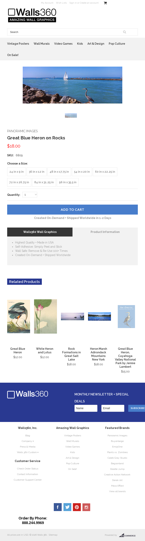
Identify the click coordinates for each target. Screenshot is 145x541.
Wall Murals (42, 43)
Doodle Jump (117, 469)
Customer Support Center (28, 479)
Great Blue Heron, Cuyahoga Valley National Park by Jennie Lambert (125, 357)
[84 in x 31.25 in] (44, 182)
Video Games (63, 43)
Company (27, 441)
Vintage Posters (18, 43)
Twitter (67, 507)
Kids (80, 43)
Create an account (89, 3)
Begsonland (117, 463)
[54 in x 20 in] (82, 172)
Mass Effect (117, 485)
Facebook (58, 507)
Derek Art (117, 480)
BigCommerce (128, 535)
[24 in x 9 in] (16, 172)
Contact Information (27, 474)
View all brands (117, 491)
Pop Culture (117, 43)
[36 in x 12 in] (37, 172)
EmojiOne (117, 446)
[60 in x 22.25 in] (105, 172)
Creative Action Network (117, 474)
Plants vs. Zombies (117, 452)
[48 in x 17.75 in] (59, 172)
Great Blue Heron (17, 350)
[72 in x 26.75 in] (19, 182)
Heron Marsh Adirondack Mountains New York (98, 354)
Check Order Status (27, 468)
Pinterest (77, 507)
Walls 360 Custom (27, 452)
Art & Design (95, 43)
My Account (47, 3)
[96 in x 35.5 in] (68, 182)
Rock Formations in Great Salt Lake (71, 354)
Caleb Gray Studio (117, 457)
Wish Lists (61, 3)
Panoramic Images (117, 435)
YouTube (86, 507)
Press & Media (27, 446)
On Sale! (13, 55)
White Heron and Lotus (44, 350)
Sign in (73, 3)
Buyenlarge (117, 441)
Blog (27, 435)
